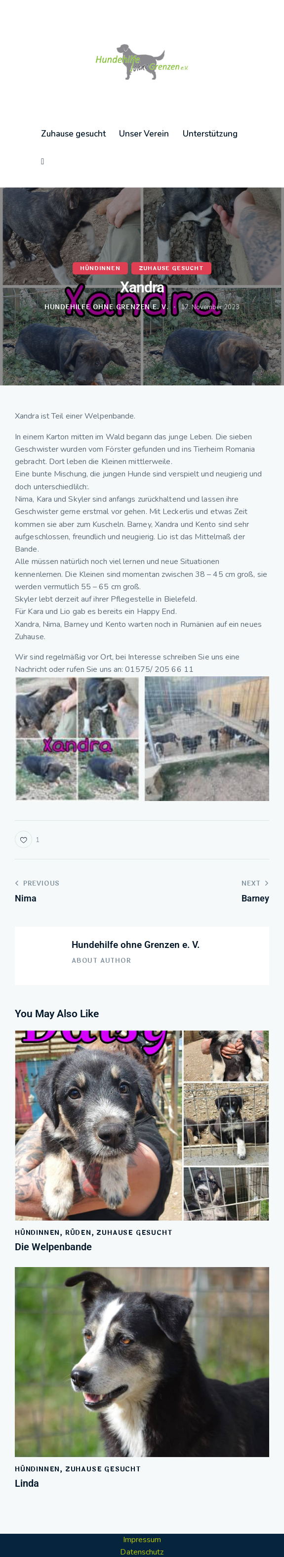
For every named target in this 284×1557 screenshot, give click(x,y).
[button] (27, 813)
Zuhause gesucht (171, 242)
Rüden (78, 1207)
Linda (27, 1457)
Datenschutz (141, 1526)
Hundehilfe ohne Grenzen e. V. (136, 918)
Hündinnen (100, 242)
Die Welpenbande (53, 1221)
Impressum (142, 1513)
